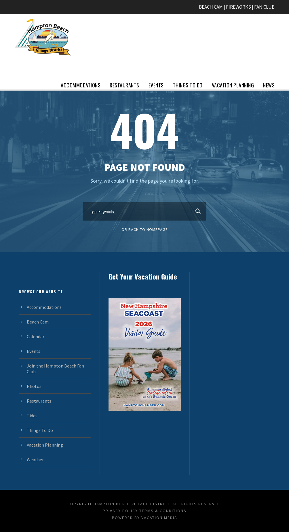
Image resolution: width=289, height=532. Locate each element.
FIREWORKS (238, 7)
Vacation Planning (233, 85)
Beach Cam (38, 322)
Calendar (35, 336)
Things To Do (188, 85)
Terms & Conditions (163, 510)
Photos (34, 386)
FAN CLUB (264, 7)
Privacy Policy (120, 510)
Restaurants (124, 85)
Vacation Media (159, 517)
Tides (32, 415)
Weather (35, 459)
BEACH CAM (211, 7)
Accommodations (80, 85)
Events (156, 85)
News (269, 85)
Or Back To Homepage (144, 229)
